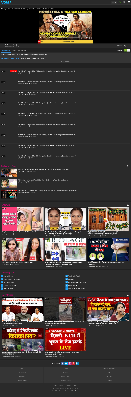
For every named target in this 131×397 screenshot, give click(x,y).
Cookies (75, 385)
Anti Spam (109, 376)
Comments (22, 50)
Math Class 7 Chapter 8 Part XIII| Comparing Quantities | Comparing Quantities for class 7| (47, 156)
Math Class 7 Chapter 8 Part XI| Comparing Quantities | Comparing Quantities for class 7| (46, 135)
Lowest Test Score (10, 285)
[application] (65, 25)
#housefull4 (5, 58)
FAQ (109, 372)
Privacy (61, 385)
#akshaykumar (14, 58)
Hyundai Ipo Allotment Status (77, 282)
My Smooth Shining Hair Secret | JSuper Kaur (17, 262)
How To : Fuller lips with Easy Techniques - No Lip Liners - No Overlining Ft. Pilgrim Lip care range (65, 232)
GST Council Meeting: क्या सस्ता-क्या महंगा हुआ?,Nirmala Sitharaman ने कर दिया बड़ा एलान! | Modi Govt (105, 322)
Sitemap (109, 380)
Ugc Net (71, 279)
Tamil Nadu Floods (74, 276)
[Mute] (87, 38)
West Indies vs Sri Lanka (12, 279)
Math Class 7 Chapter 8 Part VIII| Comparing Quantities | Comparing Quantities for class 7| (47, 103)
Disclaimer (22, 376)
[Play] (40, 38)
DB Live (48, 325)
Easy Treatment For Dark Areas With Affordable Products (21, 232)
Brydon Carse (72, 285)
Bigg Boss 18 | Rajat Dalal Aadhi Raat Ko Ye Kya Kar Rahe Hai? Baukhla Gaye (43, 169)
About (21, 368)
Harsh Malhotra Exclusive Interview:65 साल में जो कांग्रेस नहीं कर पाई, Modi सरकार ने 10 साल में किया (22, 322)
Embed (14, 50)
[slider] (64, 37)
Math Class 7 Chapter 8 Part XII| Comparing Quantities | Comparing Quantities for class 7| (47, 145)
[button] (65, 25)
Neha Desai (49, 266)
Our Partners (22, 372)
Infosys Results (9, 282)
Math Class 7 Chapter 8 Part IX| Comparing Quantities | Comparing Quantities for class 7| (46, 113)
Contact (65, 368)
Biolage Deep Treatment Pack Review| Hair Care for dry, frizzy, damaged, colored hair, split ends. (64, 263)
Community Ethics (65, 380)
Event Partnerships (109, 368)
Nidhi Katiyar (49, 235)
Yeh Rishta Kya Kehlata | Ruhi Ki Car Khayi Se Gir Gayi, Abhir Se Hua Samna (43, 180)
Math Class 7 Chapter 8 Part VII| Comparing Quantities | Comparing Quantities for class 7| (47, 92)
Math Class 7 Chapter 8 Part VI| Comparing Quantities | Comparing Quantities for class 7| (46, 81)
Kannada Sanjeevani (94, 235)
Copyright (68, 385)
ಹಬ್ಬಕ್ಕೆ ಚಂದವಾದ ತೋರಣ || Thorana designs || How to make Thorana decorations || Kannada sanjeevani (106, 232)
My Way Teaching (23, 73)
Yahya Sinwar (8, 276)
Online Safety (65, 376)
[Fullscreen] (90, 38)
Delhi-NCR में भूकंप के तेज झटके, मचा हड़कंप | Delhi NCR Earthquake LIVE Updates (62, 353)
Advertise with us (22, 380)
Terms (55, 385)
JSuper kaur (6, 264)
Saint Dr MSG (8, 288)
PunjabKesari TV (7, 325)
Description (6, 50)
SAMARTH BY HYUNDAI (76, 288)
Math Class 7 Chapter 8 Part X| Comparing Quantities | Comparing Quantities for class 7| (46, 124)
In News (65, 372)
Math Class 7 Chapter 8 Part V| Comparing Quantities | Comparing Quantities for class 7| (46, 71)
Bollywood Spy (10, 45)
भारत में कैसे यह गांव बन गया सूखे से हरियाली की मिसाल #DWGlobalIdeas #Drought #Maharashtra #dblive (65, 322)
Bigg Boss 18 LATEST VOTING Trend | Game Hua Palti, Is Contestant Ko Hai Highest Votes (47, 190)
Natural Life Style (93, 266)
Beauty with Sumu (8, 234)
